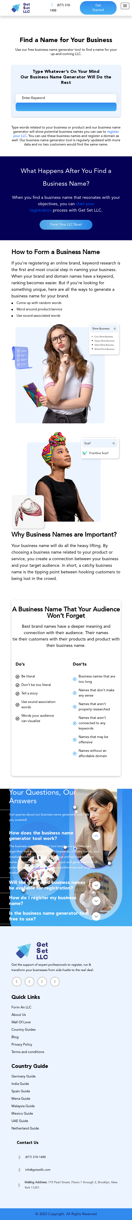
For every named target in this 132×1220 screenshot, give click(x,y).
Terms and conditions (27, 1052)
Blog (15, 1037)
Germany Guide (23, 1076)
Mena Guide (20, 1099)
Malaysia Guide (23, 1106)
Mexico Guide (22, 1113)
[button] (125, 6)
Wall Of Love (21, 1022)
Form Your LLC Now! (66, 224)
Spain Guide (20, 1091)
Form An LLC (21, 1007)
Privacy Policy (21, 1044)
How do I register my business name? (42, 901)
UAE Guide (19, 1121)
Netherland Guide (25, 1128)
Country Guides (23, 1030)
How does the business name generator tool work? (41, 836)
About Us (18, 1015)
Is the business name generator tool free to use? (49, 916)
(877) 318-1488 (35, 1157)
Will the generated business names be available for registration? (47, 885)
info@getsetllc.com (37, 1169)
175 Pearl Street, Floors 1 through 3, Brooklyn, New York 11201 (71, 1185)
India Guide (20, 1084)
